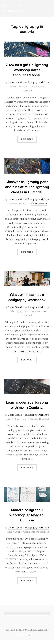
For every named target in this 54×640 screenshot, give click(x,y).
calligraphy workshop (37, 82)
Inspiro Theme (21, 634)
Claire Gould (15, 82)
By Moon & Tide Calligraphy (14, 8)
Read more (29, 139)
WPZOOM (35, 634)
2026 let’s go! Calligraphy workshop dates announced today (27, 70)
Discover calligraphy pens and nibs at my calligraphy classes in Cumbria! (27, 187)
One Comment (39, 203)
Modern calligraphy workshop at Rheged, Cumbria (27, 515)
